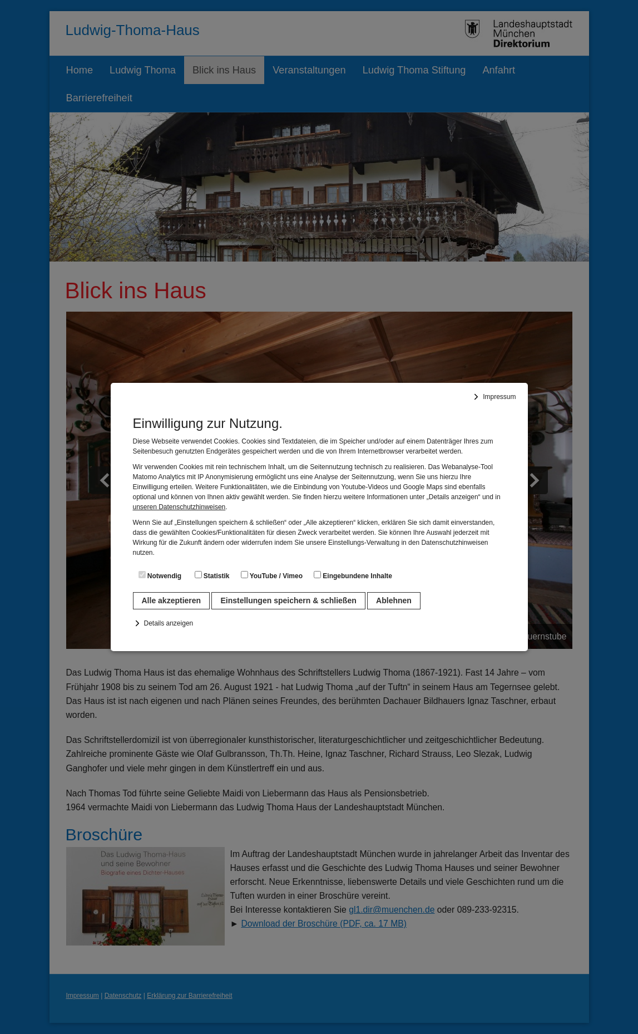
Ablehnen (394, 600)
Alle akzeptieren (171, 600)
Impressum (499, 397)
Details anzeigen (169, 623)
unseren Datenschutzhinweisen (179, 507)
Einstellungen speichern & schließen (288, 600)
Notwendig (160, 575)
